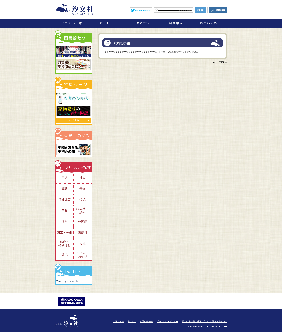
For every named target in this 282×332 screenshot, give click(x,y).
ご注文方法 (118, 321)
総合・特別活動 (64, 243)
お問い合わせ (146, 321)
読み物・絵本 (82, 210)
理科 (65, 221)
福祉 (82, 243)
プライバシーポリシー (167, 321)
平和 (65, 210)
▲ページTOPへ (219, 62)
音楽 (82, 189)
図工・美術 (64, 232)
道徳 (82, 200)
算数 (65, 189)
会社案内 (132, 321)
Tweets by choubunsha (67, 281)
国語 (65, 178)
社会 (82, 178)
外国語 (82, 221)
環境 (65, 254)
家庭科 (82, 232)
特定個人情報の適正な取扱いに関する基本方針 (204, 321)
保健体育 (64, 200)
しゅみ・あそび (82, 254)
